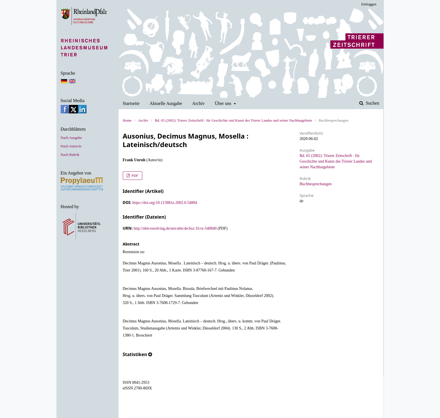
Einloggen (368, 4)
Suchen (372, 103)
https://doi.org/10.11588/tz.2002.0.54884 (164, 203)
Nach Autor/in (71, 146)
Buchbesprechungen (316, 184)
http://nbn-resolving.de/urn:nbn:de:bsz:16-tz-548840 (174, 228)
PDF (134, 175)
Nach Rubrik (70, 154)
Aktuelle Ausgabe (166, 103)
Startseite (131, 103)
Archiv (198, 103)
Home (127, 120)
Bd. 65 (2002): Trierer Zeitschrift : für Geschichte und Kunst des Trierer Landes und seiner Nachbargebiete (233, 120)
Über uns (224, 103)
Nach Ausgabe (71, 137)
